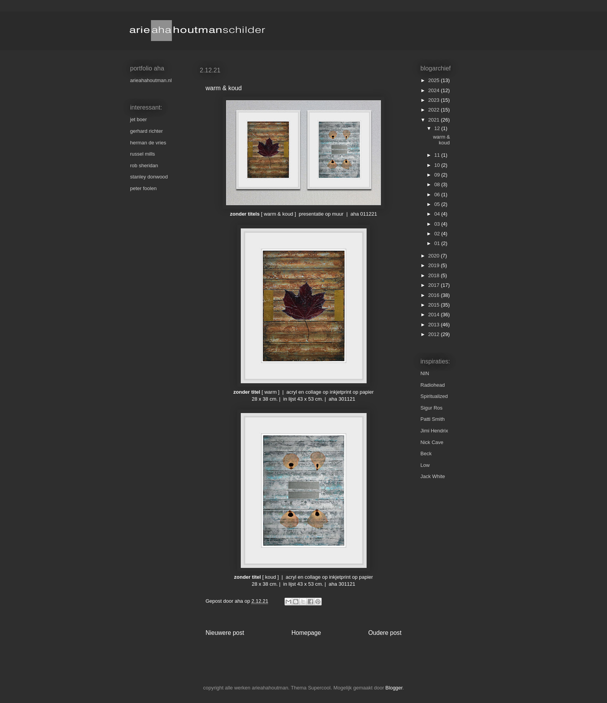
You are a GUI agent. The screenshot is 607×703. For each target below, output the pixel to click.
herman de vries (148, 143)
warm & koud (441, 140)
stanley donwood (149, 177)
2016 (434, 295)
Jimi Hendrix (434, 431)
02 (437, 234)
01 (437, 243)
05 (437, 204)
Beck (426, 453)
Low (425, 465)
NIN (424, 373)
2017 (434, 285)
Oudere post (384, 632)
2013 (434, 324)
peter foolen (143, 188)
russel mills (142, 154)
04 (437, 214)
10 (437, 165)
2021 (434, 120)
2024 (434, 90)
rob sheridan (144, 165)
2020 (434, 256)
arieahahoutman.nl (151, 80)
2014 (434, 314)
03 (437, 224)
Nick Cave (431, 442)
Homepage (306, 632)
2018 (434, 275)
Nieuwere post (225, 632)
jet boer (138, 119)
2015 (434, 305)
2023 (434, 100)
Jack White (432, 476)
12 (437, 128)
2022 (434, 110)
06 (437, 194)
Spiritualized (434, 396)
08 (437, 184)
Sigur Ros (431, 408)
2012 (434, 334)
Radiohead (432, 385)
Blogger (394, 688)
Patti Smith (432, 419)
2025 (434, 80)
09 (437, 175)
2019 (434, 265)
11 (437, 155)
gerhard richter (146, 131)
